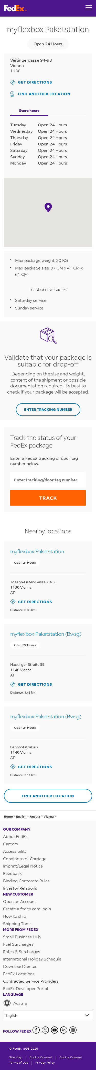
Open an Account (19, 901)
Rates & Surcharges (21, 951)
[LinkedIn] (63, 1030)
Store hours (29, 110)
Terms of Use (18, 1062)
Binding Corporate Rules (26, 880)
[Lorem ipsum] (48, 1015)
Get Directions (31, 82)
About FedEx (15, 836)
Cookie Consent (70, 1057)
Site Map (15, 1057)
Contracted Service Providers (31, 981)
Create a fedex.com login (27, 908)
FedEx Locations (19, 973)
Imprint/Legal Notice (23, 866)
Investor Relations (20, 888)
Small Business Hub (22, 936)
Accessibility (15, 851)
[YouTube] (54, 1030)
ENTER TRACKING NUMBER (48, 409)
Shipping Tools (17, 923)
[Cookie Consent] (40, 1057)
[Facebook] (36, 1030)
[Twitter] (45, 1030)
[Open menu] (89, 8)
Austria (15, 1003)
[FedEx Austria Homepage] (15, 8)
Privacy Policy (45, 1062)
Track (48, 498)
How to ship (14, 916)
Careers (10, 843)
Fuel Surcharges (18, 944)
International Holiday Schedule (32, 958)
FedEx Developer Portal (25, 988)
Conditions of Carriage (24, 858)
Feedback (12, 873)
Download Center (20, 966)
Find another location (40, 94)
